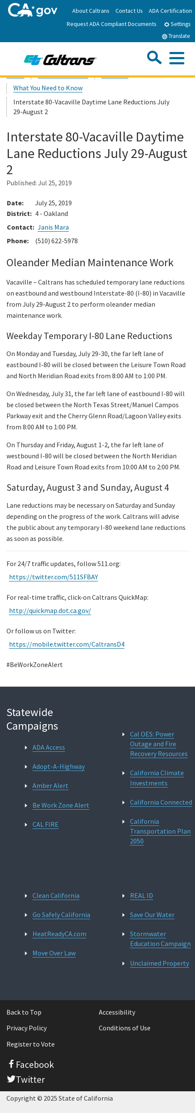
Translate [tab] (176, 36)
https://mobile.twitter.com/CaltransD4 (66, 644)
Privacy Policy (26, 1028)
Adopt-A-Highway (58, 766)
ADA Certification (170, 10)
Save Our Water (152, 914)
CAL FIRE (45, 824)
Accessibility (117, 1012)
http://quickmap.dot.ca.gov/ (50, 610)
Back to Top (23, 1012)
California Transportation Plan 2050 (160, 831)
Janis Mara (53, 227)
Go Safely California (61, 914)
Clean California (56, 895)
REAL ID (141, 895)
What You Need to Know (48, 87)
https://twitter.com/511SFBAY (53, 576)
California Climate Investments (157, 777)
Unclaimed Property (159, 963)
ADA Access (48, 747)
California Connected (161, 802)
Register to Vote (30, 1044)
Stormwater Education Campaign (160, 938)
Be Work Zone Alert (60, 805)
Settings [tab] (177, 24)
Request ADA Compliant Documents (112, 24)
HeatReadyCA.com (59, 933)
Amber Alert (50, 785)
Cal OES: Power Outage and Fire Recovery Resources (159, 744)
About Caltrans (90, 10)
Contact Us (129, 10)
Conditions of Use (125, 1028)
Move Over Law (54, 953)
